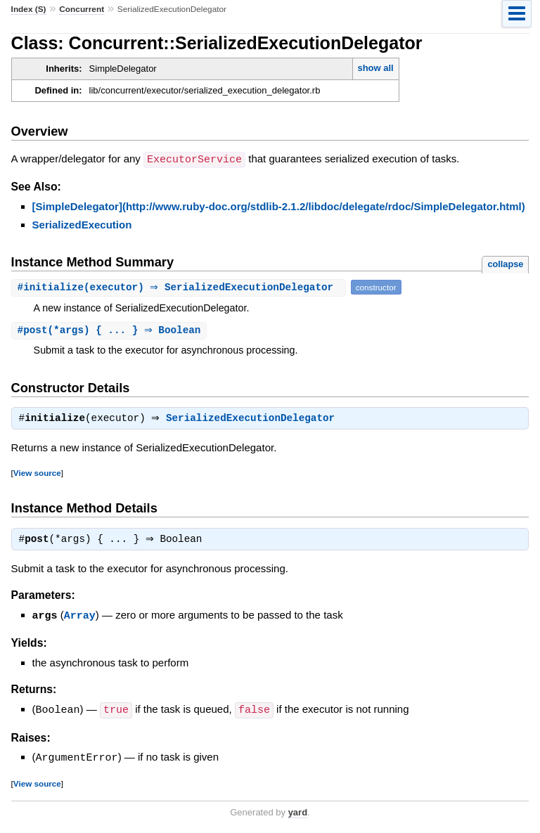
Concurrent (81, 9)
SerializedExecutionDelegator (253, 418)
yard (297, 810)
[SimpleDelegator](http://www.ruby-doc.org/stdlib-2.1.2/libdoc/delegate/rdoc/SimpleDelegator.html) (278, 206)
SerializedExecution (82, 224)
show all (375, 68)
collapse (505, 263)
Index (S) (28, 9)
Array (80, 615)
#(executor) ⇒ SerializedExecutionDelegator (180, 286)
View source (37, 472)
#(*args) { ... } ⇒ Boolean (111, 330)
